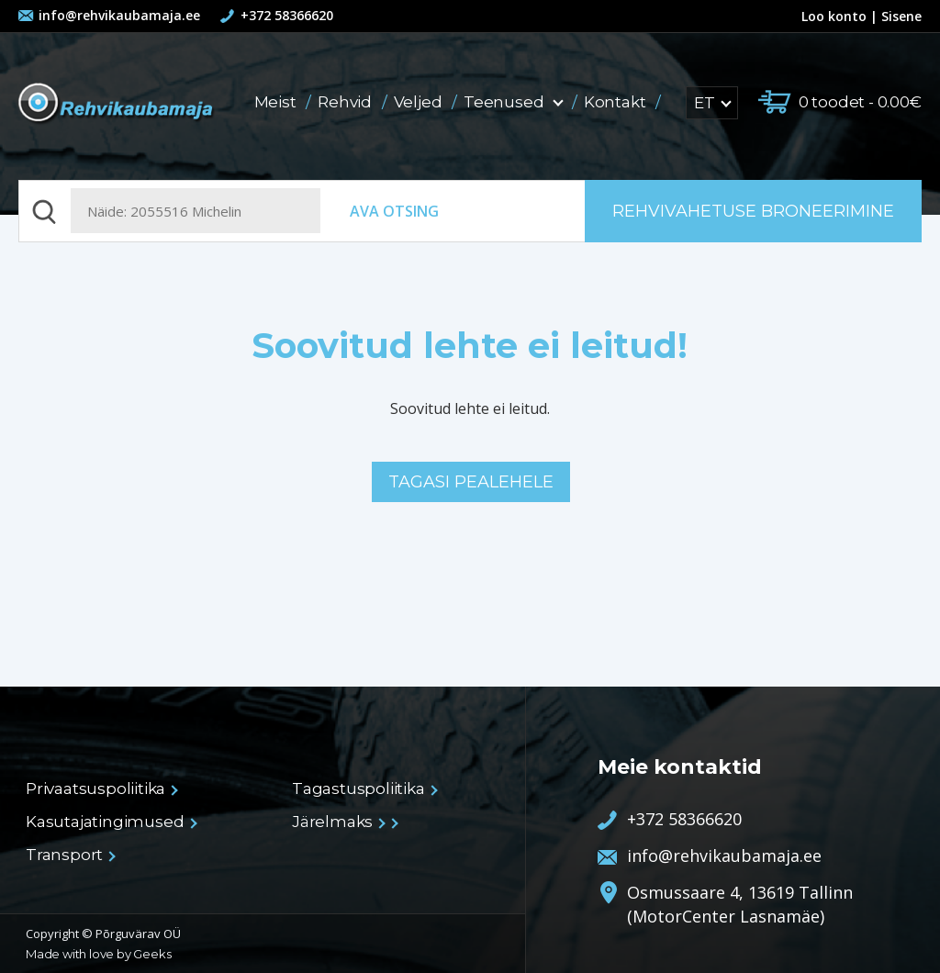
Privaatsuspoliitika (101, 788)
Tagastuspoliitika (364, 788)
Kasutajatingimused (110, 821)
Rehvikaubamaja (117, 105)
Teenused (514, 102)
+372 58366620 (287, 15)
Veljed (420, 102)
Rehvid (346, 102)
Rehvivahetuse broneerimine (753, 211)
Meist (277, 102)
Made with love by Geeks (98, 953)
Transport (70, 854)
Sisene (901, 16)
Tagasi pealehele (471, 482)
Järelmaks (338, 821)
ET (712, 103)
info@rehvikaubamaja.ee (119, 15)
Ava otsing (394, 211)
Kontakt (616, 102)
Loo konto (825, 16)
